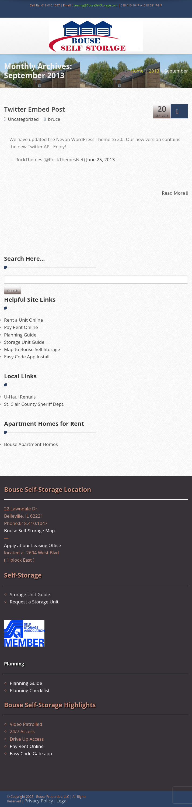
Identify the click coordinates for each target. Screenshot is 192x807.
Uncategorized (23, 119)
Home (137, 71)
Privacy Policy (39, 801)
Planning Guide (20, 335)
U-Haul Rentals (20, 397)
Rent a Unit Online (23, 320)
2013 (154, 71)
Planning (14, 664)
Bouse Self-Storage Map (29, 530)
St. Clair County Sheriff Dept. (34, 404)
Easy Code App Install (27, 356)
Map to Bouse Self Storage (32, 349)
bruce (54, 119)
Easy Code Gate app (31, 753)
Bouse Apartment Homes (31, 444)
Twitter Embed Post (34, 109)
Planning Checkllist (30, 690)
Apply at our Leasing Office (32, 545)
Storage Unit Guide (24, 342)
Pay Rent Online (21, 327)
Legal (62, 801)
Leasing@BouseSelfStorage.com (96, 5)
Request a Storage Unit (34, 602)
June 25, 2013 (100, 159)
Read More (175, 192)
